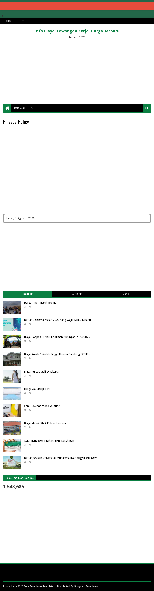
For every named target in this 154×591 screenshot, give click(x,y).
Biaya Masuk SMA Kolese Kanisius (45, 423)
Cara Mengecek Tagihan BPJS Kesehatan (49, 440)
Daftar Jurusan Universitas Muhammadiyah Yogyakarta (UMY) (61, 457)
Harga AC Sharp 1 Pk (37, 388)
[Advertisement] (77, 71)
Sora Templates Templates (39, 586)
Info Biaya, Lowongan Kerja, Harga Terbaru (77, 31)
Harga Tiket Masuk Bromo (40, 302)
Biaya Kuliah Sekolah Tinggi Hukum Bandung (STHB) (57, 354)
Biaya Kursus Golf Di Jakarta (41, 371)
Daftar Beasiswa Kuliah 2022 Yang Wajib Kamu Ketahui (57, 319)
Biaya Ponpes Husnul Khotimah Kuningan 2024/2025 (57, 337)
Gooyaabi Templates (86, 586)
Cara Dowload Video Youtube (42, 406)
